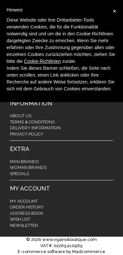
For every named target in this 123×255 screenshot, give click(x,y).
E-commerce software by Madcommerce (61, 251)
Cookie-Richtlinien (42, 61)
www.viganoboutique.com (69, 239)
